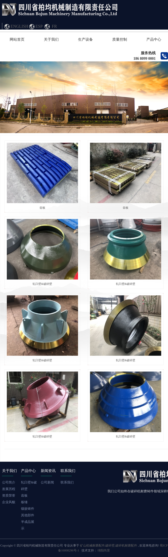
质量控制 (119, 39)
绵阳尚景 (104, 550)
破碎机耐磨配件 (126, 545)
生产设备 (85, 39)
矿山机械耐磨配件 (92, 545)
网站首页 (17, 39)
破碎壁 (110, 545)
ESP (39, 26)
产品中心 (153, 39)
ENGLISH (19, 26)
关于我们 (51, 39)
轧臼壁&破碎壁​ (42, 283)
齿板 (42, 207)
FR (54, 26)
